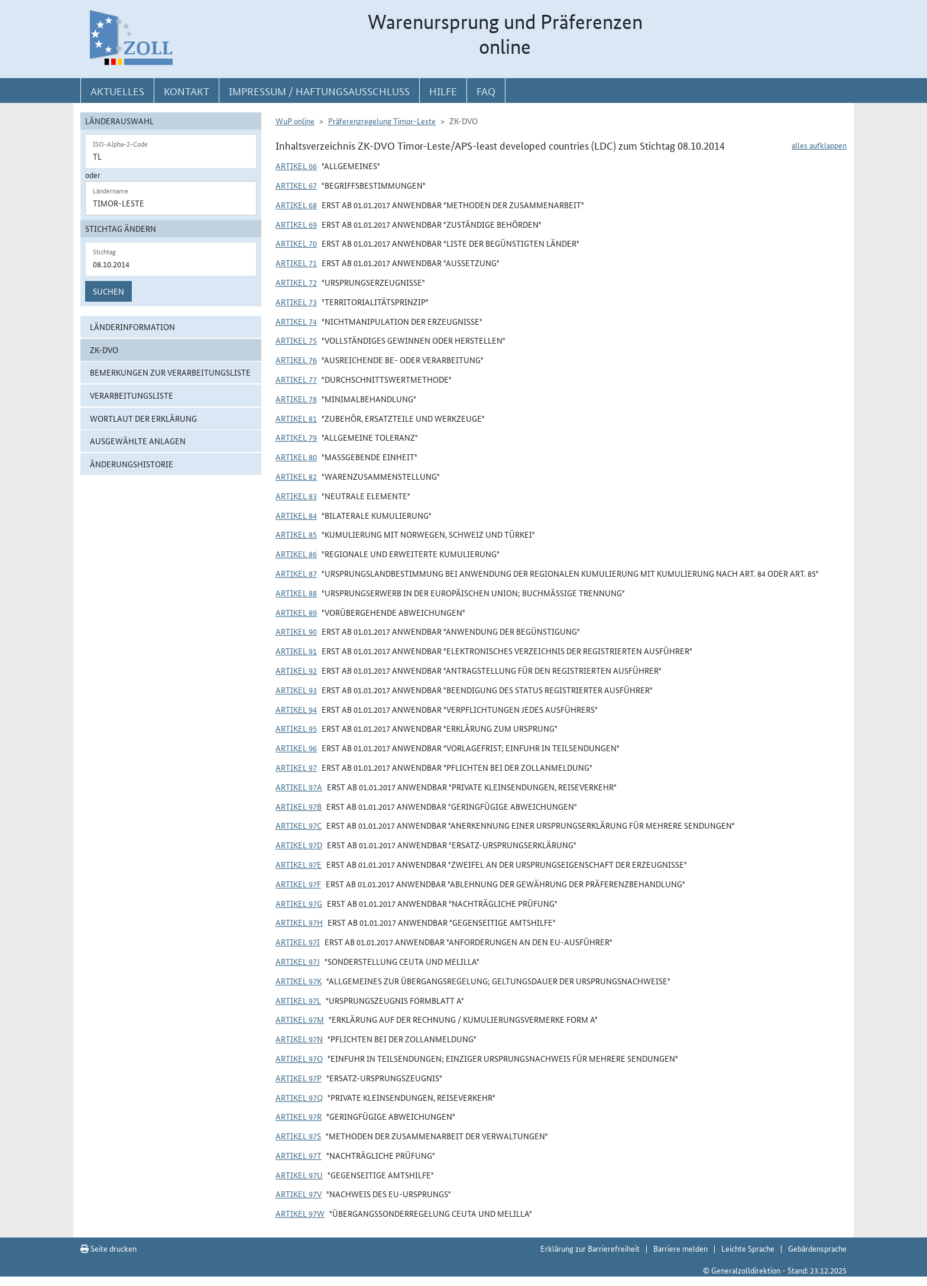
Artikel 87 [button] (296, 573)
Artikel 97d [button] (298, 845)
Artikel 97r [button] (298, 1116)
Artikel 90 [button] (296, 631)
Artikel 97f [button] (298, 884)
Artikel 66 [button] (296, 166)
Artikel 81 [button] (296, 418)
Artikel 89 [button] (296, 612)
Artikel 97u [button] (299, 1175)
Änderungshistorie (131, 464)
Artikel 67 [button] (296, 185)
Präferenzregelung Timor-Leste (382, 121)
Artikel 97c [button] (298, 825)
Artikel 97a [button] (298, 787)
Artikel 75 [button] (296, 340)
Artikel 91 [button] (296, 651)
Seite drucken (108, 1248)
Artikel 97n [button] (299, 1039)
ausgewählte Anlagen (138, 441)
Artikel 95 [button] (296, 728)
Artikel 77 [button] (296, 379)
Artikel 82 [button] (296, 476)
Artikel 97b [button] (298, 806)
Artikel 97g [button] (298, 903)
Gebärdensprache (817, 1248)
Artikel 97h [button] (299, 922)
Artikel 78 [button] (296, 399)
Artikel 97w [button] (300, 1213)
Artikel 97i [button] (297, 942)
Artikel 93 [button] (296, 690)
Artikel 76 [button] (296, 360)
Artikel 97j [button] (297, 961)
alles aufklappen (819, 145)
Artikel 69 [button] (296, 224)
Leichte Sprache (747, 1248)
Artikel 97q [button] (299, 1097)
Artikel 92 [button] (296, 670)
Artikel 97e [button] (298, 864)
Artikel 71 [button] (296, 263)
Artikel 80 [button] (296, 457)
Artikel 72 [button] (296, 282)
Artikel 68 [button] (296, 205)
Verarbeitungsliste (131, 395)
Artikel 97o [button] (299, 1058)
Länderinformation (132, 326)
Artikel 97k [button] (298, 981)
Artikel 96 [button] (296, 748)
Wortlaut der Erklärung (143, 418)
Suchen (108, 291)
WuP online (295, 121)
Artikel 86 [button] (296, 554)
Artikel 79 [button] (296, 437)
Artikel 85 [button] (296, 534)
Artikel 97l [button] (298, 1000)
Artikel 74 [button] (296, 321)
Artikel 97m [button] (299, 1019)
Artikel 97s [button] (298, 1136)
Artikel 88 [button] (296, 593)
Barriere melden (680, 1248)
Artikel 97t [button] (298, 1155)
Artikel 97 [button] (296, 767)
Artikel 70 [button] (296, 243)
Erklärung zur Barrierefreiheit (590, 1248)
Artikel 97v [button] (298, 1194)
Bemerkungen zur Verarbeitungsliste (170, 372)
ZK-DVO (104, 350)
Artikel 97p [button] (298, 1078)
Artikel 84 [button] (296, 515)
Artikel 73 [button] (296, 302)
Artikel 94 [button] (296, 709)
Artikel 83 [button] (296, 496)
